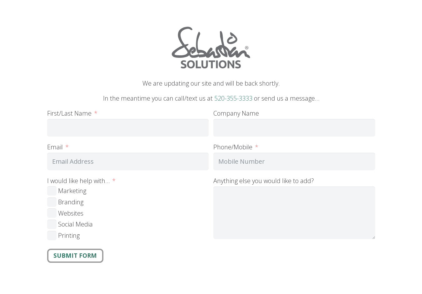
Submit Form (75, 256)
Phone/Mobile (232, 147)
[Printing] (52, 235)
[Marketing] (52, 191)
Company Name (236, 113)
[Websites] (52, 213)
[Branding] (52, 202)
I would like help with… (78, 181)
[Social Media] (52, 224)
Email (55, 147)
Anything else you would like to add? (263, 181)
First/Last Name (69, 113)
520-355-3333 (233, 98)
